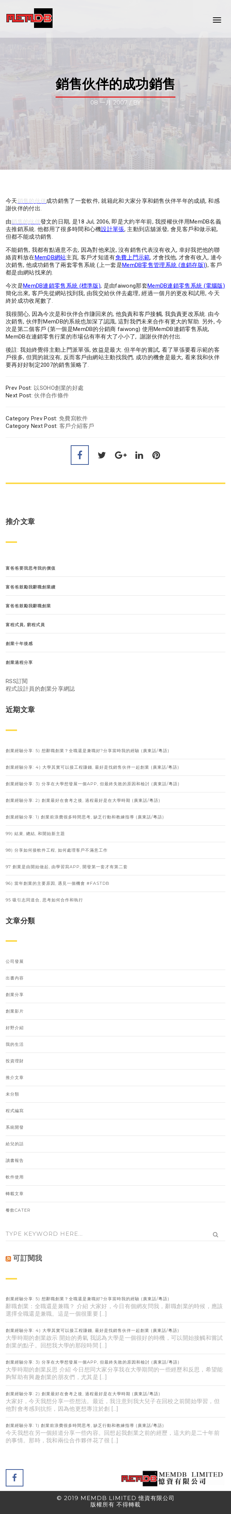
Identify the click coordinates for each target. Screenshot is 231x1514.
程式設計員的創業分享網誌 (40, 688)
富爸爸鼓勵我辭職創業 (28, 605)
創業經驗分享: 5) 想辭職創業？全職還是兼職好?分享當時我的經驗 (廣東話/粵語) (87, 750)
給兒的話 (15, 1143)
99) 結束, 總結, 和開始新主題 (35, 833)
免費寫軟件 (73, 418)
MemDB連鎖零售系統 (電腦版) (186, 285)
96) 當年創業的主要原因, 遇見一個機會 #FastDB (58, 883)
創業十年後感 (19, 643)
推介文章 (15, 1077)
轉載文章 (15, 1193)
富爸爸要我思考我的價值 (31, 568)
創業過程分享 (19, 662)
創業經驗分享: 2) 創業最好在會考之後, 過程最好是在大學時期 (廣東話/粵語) (83, 800)
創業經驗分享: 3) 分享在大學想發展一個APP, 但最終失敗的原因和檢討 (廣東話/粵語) (93, 783)
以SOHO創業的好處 (59, 388)
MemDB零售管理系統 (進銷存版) (163, 265)
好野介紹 (15, 1027)
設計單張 (112, 229)
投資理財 (15, 1060)
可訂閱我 (27, 1258)
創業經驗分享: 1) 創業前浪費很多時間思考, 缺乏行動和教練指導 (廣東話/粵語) (85, 817)
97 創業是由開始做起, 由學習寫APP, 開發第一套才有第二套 (67, 866)
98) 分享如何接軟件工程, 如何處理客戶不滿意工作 (57, 850)
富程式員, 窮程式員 (25, 624)
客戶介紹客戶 (76, 426)
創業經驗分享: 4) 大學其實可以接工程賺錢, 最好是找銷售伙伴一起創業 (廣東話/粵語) (92, 767)
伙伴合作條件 (51, 395)
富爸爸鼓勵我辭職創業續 (31, 587)
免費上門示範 (132, 257)
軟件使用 (15, 1177)
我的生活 (15, 1044)
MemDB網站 (50, 257)
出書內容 (15, 978)
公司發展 (15, 961)
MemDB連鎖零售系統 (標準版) (62, 285)
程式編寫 (15, 1110)
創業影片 (15, 1011)
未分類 (12, 1094)
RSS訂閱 (17, 681)
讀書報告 (15, 1160)
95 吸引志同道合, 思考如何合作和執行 (44, 900)
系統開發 (15, 1127)
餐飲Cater (18, 1210)
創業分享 (15, 994)
